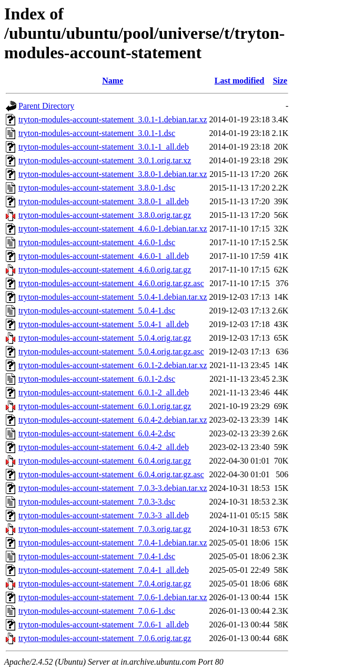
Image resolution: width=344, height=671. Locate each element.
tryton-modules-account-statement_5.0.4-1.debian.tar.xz (112, 296)
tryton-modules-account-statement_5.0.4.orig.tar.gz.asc (111, 351)
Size (280, 80)
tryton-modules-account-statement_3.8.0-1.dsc (96, 187)
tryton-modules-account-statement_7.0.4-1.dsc (96, 556)
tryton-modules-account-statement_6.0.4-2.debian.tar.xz (112, 419)
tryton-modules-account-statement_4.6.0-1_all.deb (103, 255)
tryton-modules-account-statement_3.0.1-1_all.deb (103, 146)
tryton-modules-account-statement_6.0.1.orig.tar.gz (104, 406)
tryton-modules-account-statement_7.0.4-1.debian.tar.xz (112, 542)
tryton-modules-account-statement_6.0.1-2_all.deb (103, 392)
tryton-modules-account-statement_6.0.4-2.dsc (96, 433)
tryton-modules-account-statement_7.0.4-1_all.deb (103, 569)
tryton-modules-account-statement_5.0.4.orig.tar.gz (104, 337)
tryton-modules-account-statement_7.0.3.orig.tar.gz (104, 529)
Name (112, 80)
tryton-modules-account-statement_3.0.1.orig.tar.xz (104, 160)
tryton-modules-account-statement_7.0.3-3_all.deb (103, 515)
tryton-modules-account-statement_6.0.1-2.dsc (96, 378)
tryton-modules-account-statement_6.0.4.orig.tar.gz (104, 460)
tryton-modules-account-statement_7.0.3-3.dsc (96, 501)
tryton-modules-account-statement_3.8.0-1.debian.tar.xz (112, 174)
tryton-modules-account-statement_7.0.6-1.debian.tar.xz (112, 597)
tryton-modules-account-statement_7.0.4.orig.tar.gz (104, 583)
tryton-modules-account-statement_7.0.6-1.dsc (96, 610)
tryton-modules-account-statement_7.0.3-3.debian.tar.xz (112, 488)
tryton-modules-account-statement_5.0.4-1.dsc (96, 310)
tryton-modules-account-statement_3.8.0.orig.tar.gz (104, 215)
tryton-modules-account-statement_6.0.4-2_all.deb (103, 447)
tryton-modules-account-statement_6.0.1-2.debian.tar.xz (112, 365)
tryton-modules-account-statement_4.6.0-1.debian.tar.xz (112, 228)
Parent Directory (46, 105)
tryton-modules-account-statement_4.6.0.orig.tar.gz (104, 269)
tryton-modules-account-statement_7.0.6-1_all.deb (103, 624)
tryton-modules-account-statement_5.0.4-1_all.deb (103, 324)
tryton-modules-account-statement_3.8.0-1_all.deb (103, 201)
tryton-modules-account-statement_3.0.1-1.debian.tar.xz (112, 119)
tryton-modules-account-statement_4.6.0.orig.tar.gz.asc (111, 283)
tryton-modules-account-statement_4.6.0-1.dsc (96, 242)
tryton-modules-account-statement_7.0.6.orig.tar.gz (104, 638)
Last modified (240, 80)
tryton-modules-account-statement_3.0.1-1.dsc (96, 133)
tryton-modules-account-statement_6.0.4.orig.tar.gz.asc (111, 474)
